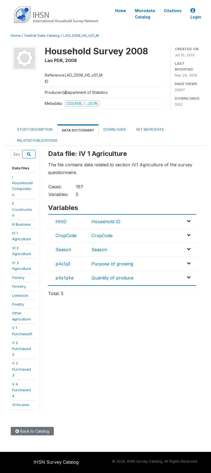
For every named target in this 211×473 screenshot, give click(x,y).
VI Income (20, 404)
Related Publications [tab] (37, 140)
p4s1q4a (64, 278)
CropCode (66, 235)
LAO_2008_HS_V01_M (81, 35)
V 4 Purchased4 (21, 390)
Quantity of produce (112, 278)
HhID (60, 221)
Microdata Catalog (145, 14)
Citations (173, 11)
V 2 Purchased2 (21, 348)
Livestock (20, 295)
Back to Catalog (32, 431)
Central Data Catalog (42, 35)
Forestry (19, 286)
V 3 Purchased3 (21, 369)
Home (120, 11)
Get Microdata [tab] (149, 129)
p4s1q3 (62, 264)
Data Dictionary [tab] (78, 130)
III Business (21, 224)
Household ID (105, 221)
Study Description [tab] (34, 129)
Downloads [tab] (114, 129)
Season (63, 249)
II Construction (22, 209)
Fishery (18, 277)
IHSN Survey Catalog (56, 462)
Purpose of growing (112, 264)
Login (195, 14)
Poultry (18, 304)
